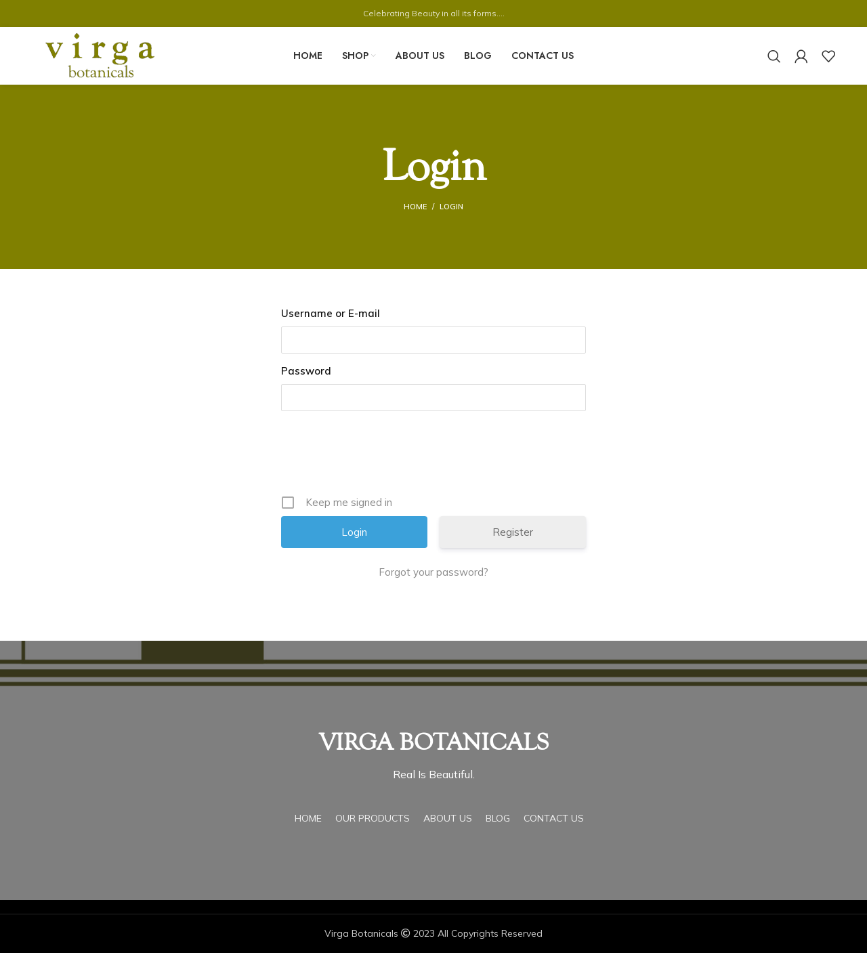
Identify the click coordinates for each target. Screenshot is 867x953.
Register (512, 532)
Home (415, 206)
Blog (498, 818)
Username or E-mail (330, 313)
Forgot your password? (433, 572)
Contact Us (554, 818)
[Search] (774, 56)
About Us (447, 818)
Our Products (372, 818)
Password (306, 370)
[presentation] (384, 457)
